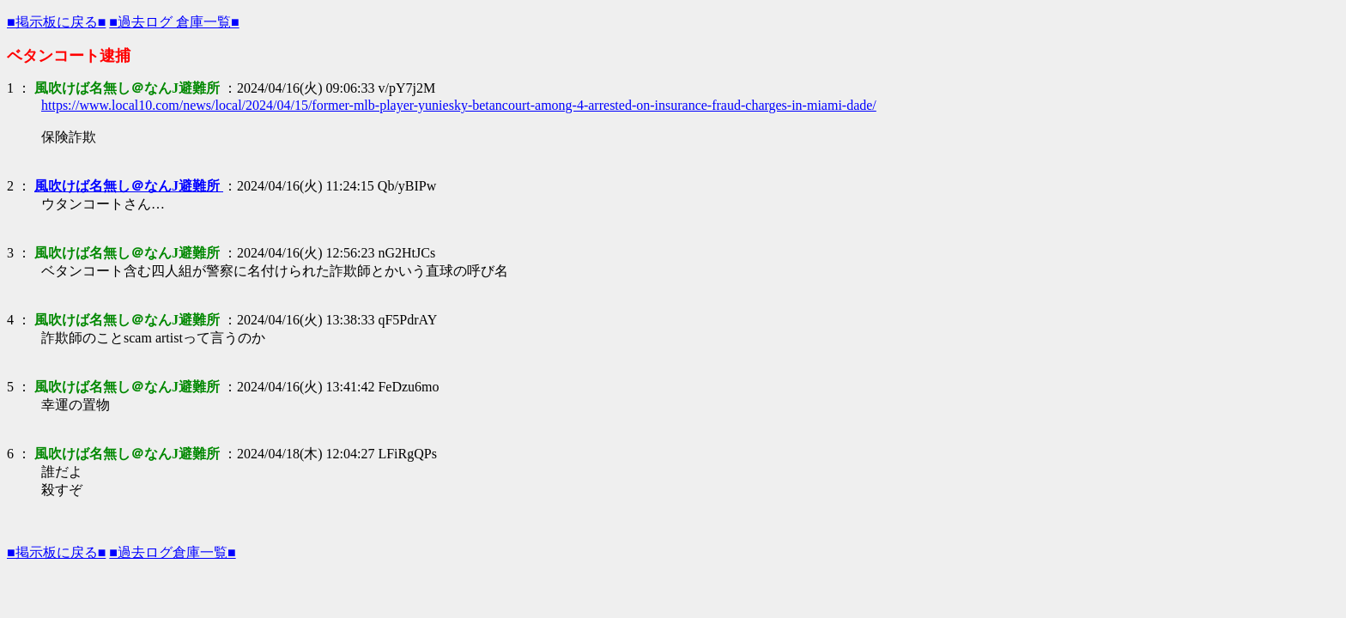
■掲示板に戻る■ (56, 22)
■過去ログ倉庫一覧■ (172, 552)
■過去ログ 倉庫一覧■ (174, 22)
